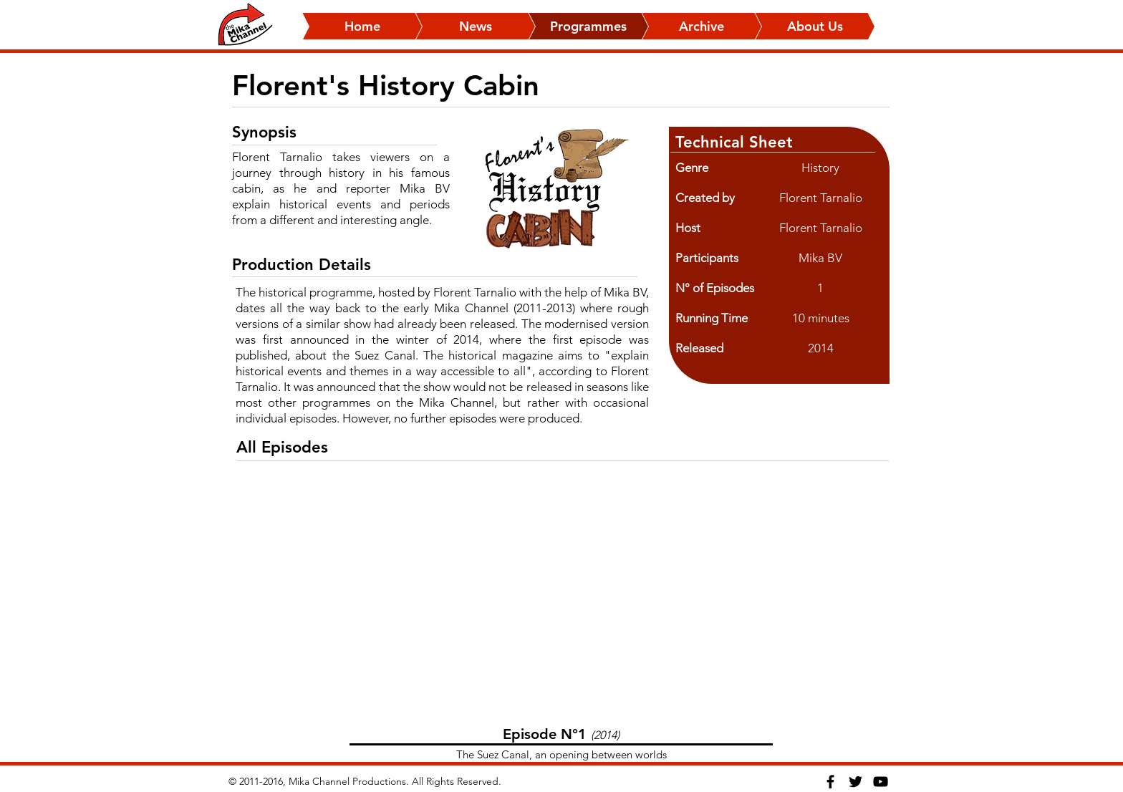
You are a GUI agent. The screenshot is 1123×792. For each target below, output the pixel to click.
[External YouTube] (561, 600)
